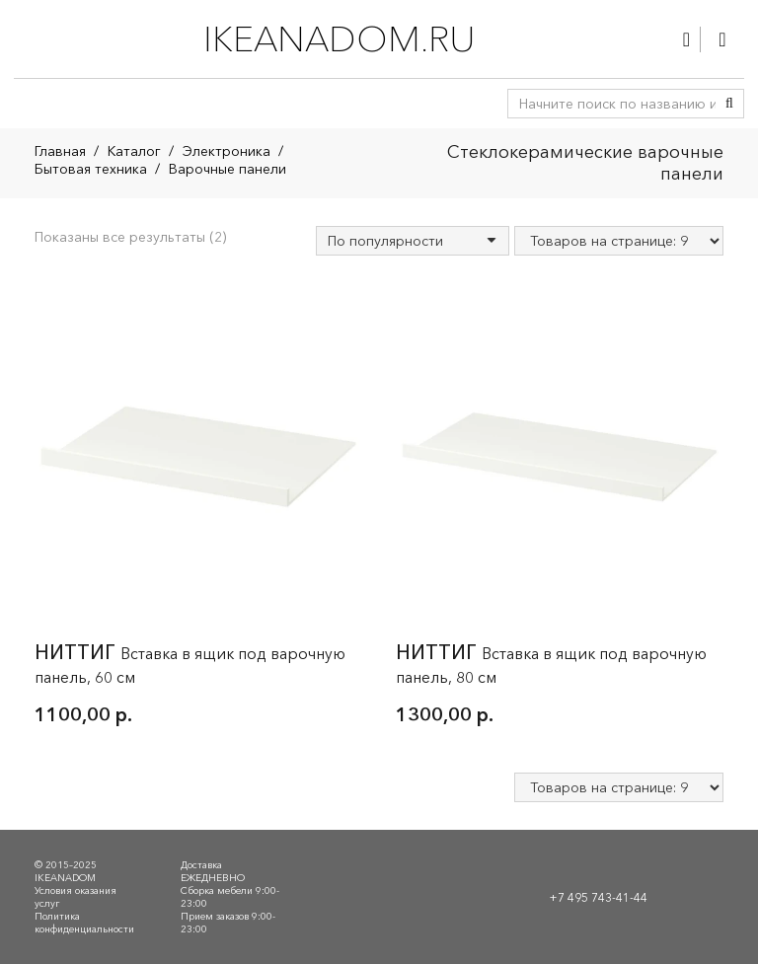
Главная (60, 151)
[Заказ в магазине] (412, 241)
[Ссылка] (686, 39)
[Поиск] (729, 103)
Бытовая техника (91, 169)
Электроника (226, 151)
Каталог (134, 151)
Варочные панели (227, 169)
